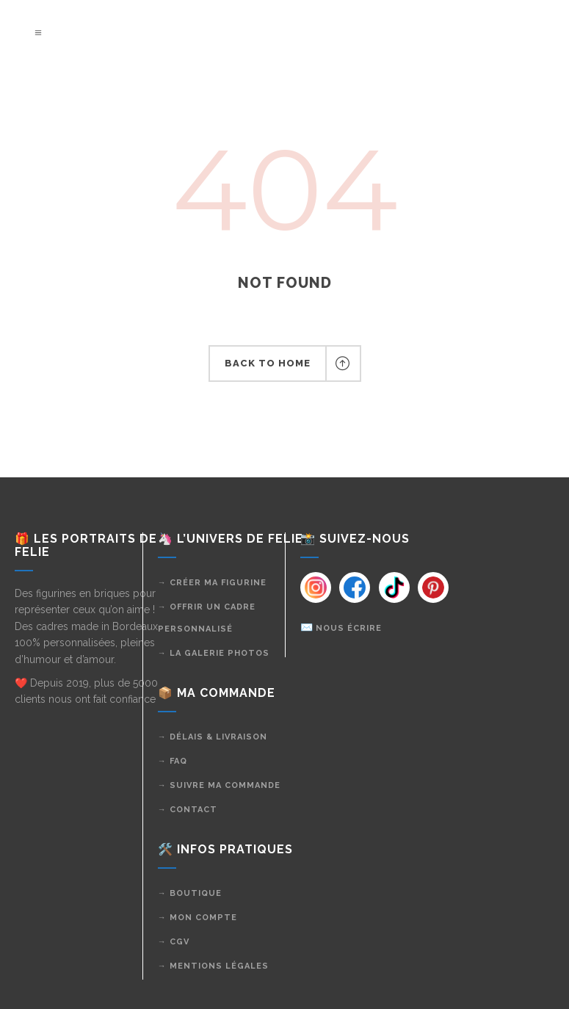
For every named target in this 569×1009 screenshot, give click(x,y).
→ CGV (173, 942)
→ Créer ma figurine (212, 582)
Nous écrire (349, 628)
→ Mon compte (197, 917)
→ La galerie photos (213, 653)
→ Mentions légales (213, 966)
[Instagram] (315, 587)
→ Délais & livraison (212, 737)
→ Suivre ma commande (219, 785)
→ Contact (187, 809)
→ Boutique (190, 893)
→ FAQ (172, 761)
